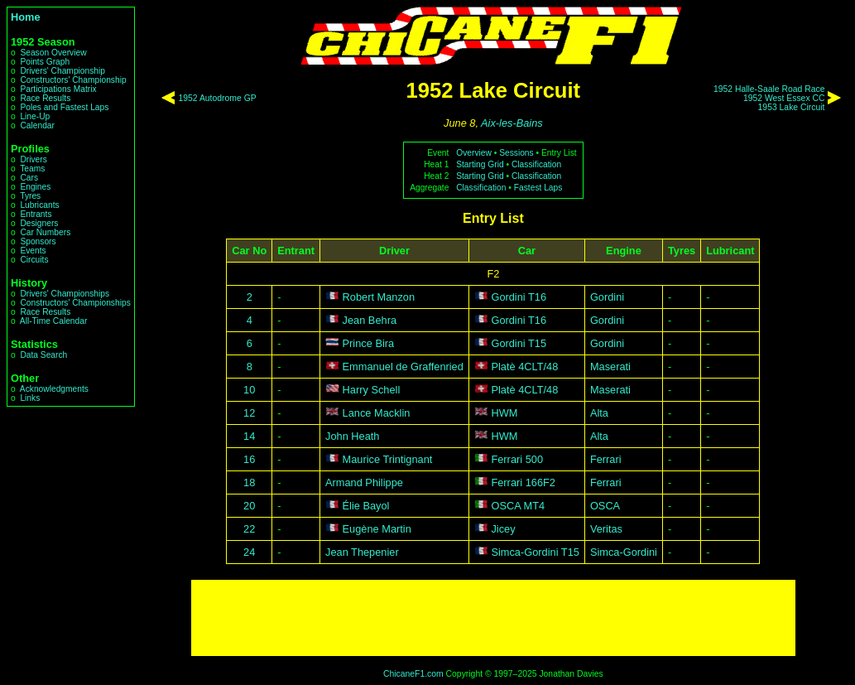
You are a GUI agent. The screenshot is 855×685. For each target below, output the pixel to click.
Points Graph (45, 61)
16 (249, 459)
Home (26, 17)
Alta (599, 413)
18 (249, 482)
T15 (537, 343)
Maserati (610, 366)
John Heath (352, 436)
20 (249, 505)
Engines (35, 186)
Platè (503, 366)
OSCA (506, 505)
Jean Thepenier (362, 552)
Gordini (508, 297)
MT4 (534, 505)
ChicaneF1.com (413, 673)
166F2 (540, 482)
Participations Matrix (58, 89)
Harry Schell (372, 390)
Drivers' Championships (64, 293)
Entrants (35, 214)
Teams (32, 168)
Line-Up (35, 116)
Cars (29, 177)
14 (249, 436)
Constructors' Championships (75, 302)
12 (249, 413)
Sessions (516, 152)
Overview (474, 152)
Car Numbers (45, 232)
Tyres (30, 195)
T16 (537, 297)
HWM (504, 413)
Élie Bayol (366, 505)
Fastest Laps (538, 187)
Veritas (606, 529)
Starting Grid (479, 164)
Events (33, 250)
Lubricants (39, 205)
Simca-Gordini (524, 552)
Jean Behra (369, 320)
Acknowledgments (54, 388)
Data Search (43, 354)
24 (249, 552)
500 (534, 459)
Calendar (37, 125)
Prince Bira (369, 343)
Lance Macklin (377, 413)
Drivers (33, 159)
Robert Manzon (379, 297)
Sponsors (37, 241)
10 (249, 390)
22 (249, 529)
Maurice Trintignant (388, 459)
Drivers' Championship (62, 70)
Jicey (503, 529)
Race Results (45, 98)
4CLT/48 (538, 366)
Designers (39, 223)
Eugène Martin (377, 529)
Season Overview (53, 52)
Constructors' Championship (73, 79)
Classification (536, 164)
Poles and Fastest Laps (64, 107)
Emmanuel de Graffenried (403, 366)
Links (30, 398)
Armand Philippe (364, 482)
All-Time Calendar (54, 321)
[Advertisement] (493, 618)
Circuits (34, 259)
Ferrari (506, 459)
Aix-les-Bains (512, 123)
